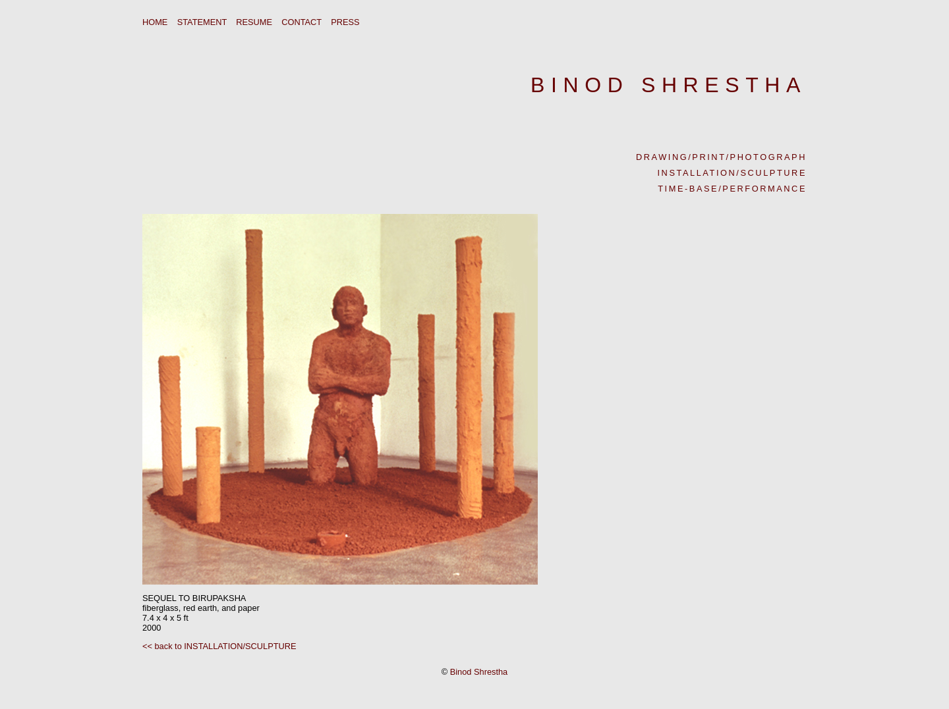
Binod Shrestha (479, 672)
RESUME (254, 22)
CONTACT (301, 22)
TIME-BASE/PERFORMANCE (732, 189)
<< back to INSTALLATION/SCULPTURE (219, 646)
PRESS (345, 22)
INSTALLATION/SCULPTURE (732, 173)
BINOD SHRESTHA (669, 85)
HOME (154, 22)
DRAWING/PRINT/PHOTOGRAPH (721, 157)
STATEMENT (202, 22)
